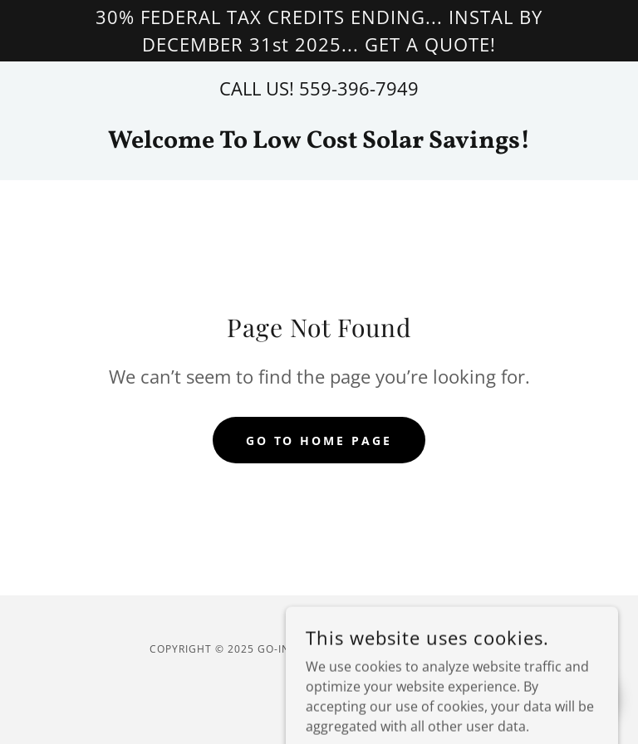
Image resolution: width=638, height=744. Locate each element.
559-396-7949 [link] (359, 88)
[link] (319, 143)
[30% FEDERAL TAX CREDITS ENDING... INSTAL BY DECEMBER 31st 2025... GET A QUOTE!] (319, 30)
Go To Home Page (319, 440)
